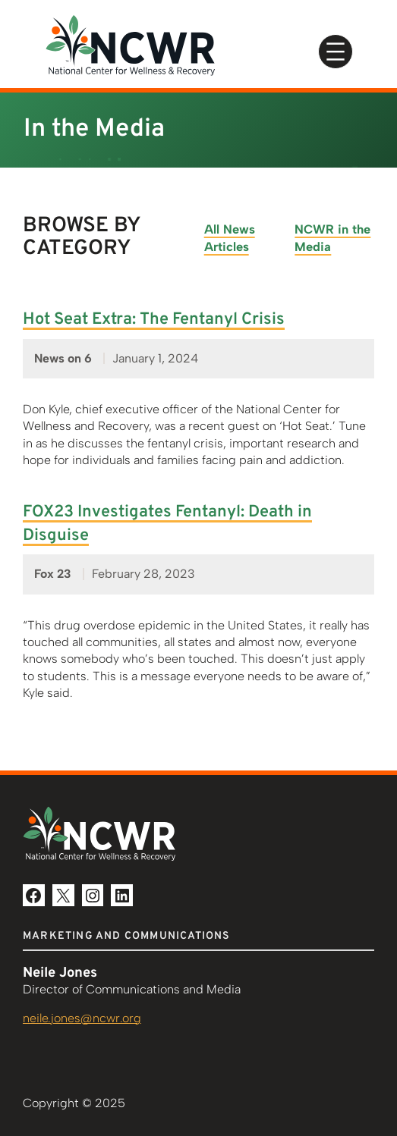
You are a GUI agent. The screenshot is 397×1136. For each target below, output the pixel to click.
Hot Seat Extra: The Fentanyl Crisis (154, 319)
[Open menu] (335, 51)
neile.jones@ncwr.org (82, 1018)
